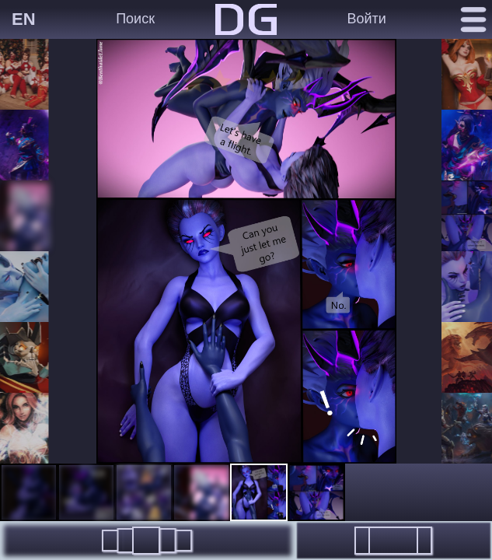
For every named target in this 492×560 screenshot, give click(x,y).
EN (24, 19)
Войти (366, 18)
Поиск (135, 18)
